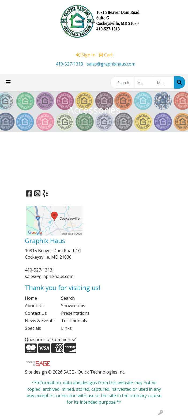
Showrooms (73, 306)
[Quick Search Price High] (164, 82)
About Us (34, 306)
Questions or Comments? (50, 339)
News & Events (40, 321)
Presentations (75, 313)
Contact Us (36, 313)
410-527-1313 (69, 64)
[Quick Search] (122, 82)
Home (31, 298)
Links (66, 328)
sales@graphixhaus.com (111, 64)
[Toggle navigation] (8, 82)
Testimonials (74, 321)
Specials (33, 328)
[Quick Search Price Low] (144, 82)
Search (68, 298)
